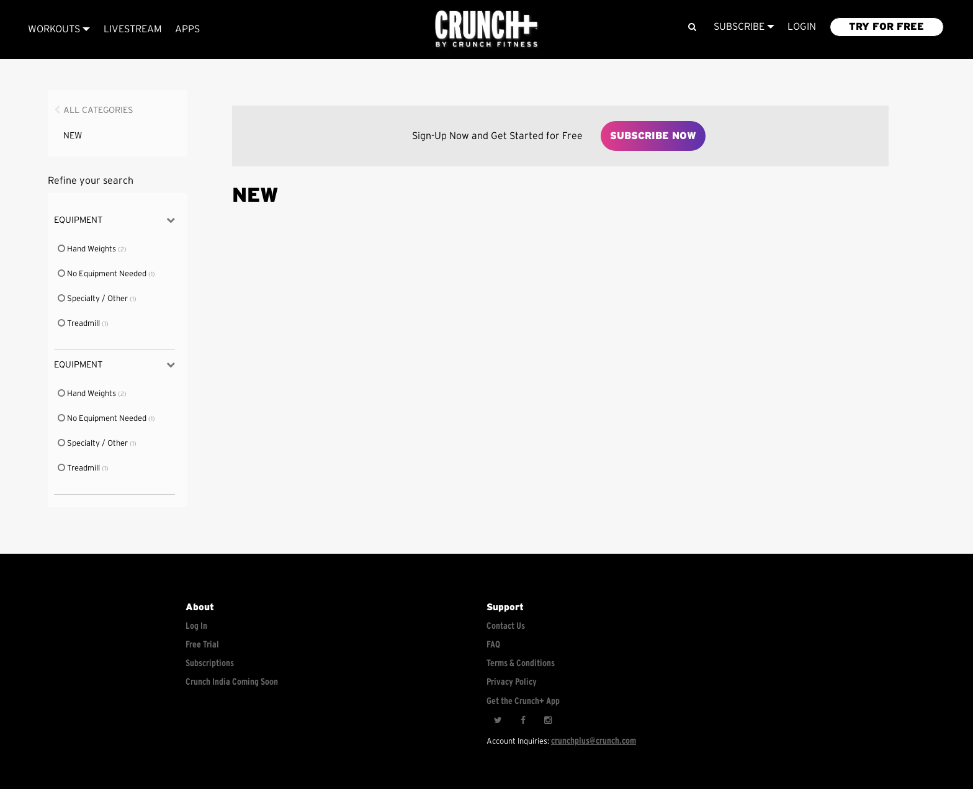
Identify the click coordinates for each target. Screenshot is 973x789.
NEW (72, 135)
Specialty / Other (93, 299)
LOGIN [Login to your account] (801, 27)
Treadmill (79, 324)
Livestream (133, 29)
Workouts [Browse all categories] (59, 29)
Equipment (115, 220)
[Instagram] (547, 720)
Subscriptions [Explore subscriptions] (210, 663)
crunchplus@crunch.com (593, 741)
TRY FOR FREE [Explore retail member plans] (886, 27)
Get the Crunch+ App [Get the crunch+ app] (523, 701)
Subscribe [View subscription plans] (744, 27)
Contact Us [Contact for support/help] (505, 626)
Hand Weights (87, 249)
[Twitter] (497, 720)
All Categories (98, 110)
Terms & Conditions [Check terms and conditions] (520, 663)
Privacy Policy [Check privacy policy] (511, 682)
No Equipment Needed (102, 274)
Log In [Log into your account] (196, 626)
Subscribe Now (653, 136)
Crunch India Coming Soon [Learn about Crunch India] (232, 682)
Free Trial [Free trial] (202, 644)
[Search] (692, 27)
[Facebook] (522, 720)
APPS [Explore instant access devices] (187, 29)
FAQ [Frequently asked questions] (493, 644)
